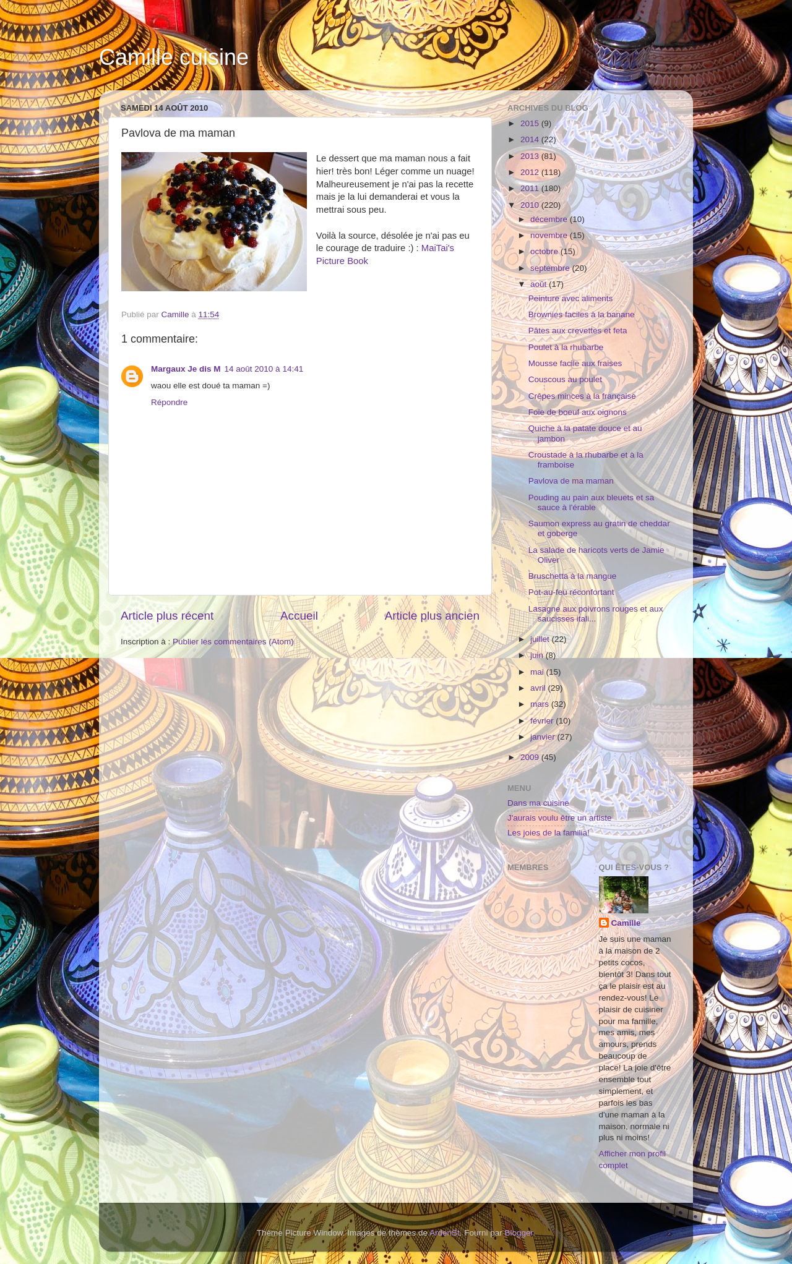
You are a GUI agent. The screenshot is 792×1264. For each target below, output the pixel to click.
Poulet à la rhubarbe (566, 347)
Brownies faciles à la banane (581, 314)
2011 (530, 188)
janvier (543, 736)
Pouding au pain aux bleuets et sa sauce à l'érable (591, 502)
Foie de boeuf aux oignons (577, 412)
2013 (530, 156)
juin (538, 655)
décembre (550, 219)
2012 (530, 172)
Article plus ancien (432, 615)
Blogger (519, 1232)
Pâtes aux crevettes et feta (577, 330)
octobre (545, 251)
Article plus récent (167, 615)
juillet (541, 639)
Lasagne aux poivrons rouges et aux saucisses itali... (595, 613)
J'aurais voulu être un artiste (559, 817)
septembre (551, 268)
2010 (530, 205)
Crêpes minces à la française (582, 396)
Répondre (169, 402)
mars (540, 704)
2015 (530, 123)
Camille (626, 923)
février (543, 720)
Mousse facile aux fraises (575, 363)
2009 (530, 757)
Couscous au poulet (565, 379)
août (539, 284)
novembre (550, 235)
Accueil (299, 615)
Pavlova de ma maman (571, 480)
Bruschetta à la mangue (572, 576)
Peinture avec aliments (570, 298)
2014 (530, 139)
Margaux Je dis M (186, 369)
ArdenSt (444, 1232)
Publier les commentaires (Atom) (233, 641)
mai (538, 672)
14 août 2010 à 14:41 (264, 369)
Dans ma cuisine (538, 803)
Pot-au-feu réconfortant (571, 592)
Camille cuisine (174, 57)
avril (539, 688)
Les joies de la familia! (548, 832)
